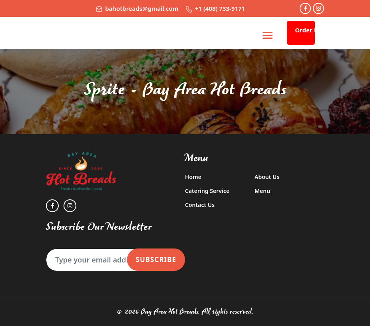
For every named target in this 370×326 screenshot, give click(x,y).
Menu (262, 191)
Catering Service (207, 191)
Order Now (305, 30)
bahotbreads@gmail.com (137, 8)
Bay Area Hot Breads (169, 311)
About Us (267, 177)
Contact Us (200, 205)
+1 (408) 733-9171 (215, 8)
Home (193, 177)
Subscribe (156, 259)
